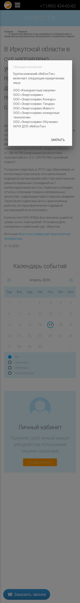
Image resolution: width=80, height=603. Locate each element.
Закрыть (58, 140)
